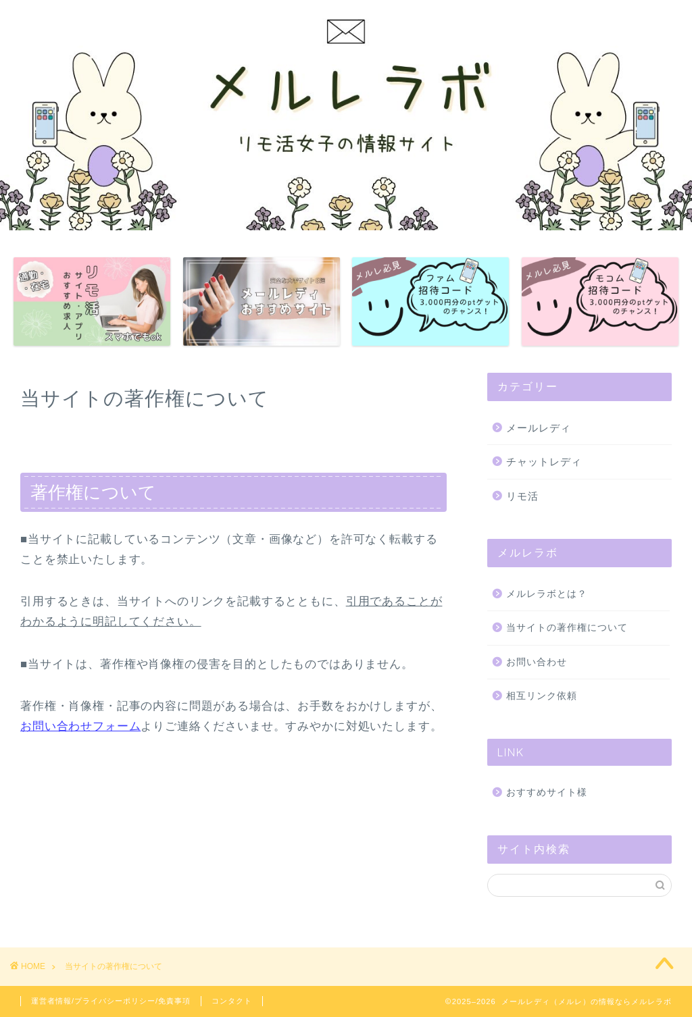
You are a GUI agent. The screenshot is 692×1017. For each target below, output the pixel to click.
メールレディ (538, 428)
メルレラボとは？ (546, 594)
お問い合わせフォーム (80, 726)
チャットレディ (544, 461)
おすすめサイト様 (546, 792)
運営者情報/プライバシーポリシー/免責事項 (111, 1001)
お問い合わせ (536, 662)
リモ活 (522, 496)
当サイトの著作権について (567, 628)
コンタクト (232, 1001)
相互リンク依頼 (541, 696)
